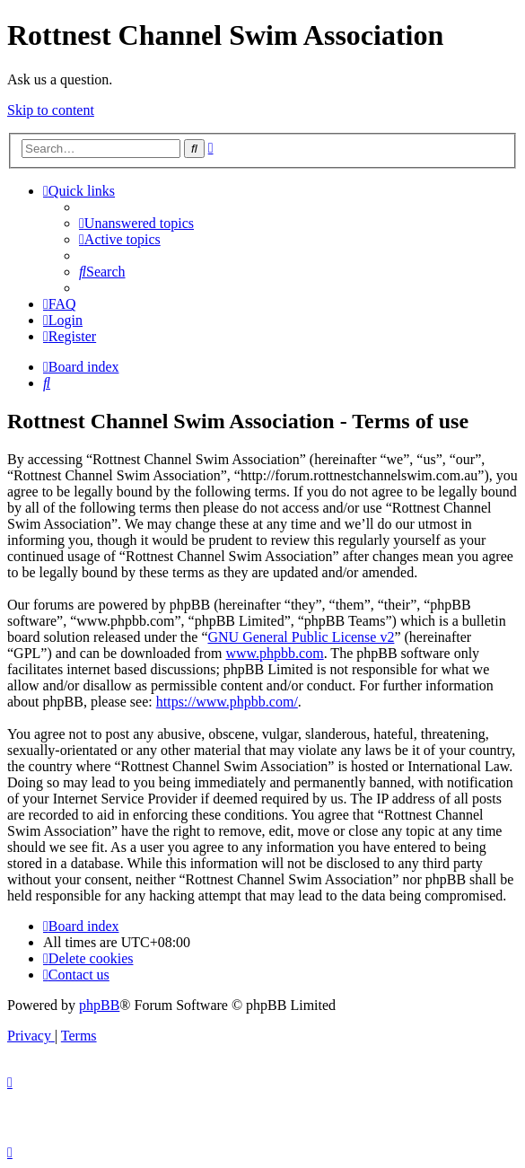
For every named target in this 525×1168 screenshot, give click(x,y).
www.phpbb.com (274, 653)
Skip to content (50, 110)
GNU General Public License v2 (300, 637)
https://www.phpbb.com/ (227, 701)
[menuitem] (136, 223)
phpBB (99, 1005)
